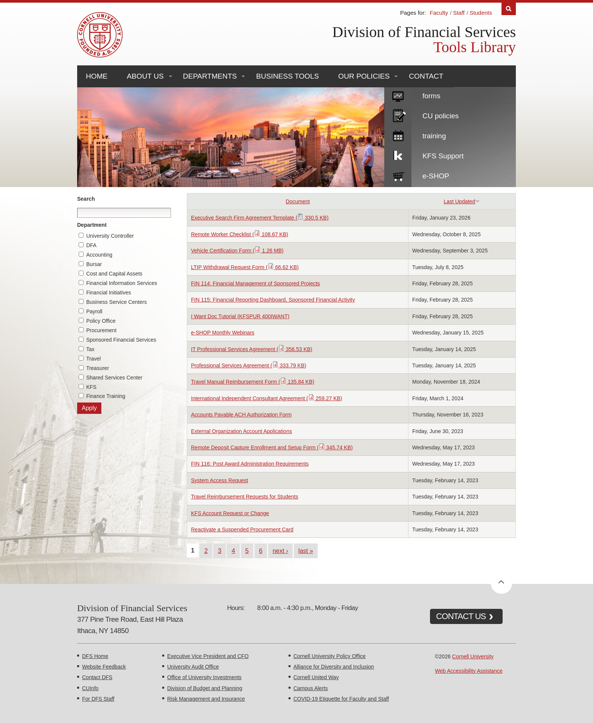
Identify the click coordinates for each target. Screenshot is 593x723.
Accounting (99, 255)
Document (298, 201)
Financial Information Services (121, 283)
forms (431, 96)
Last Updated (462, 201)
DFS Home (95, 656)
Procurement (101, 330)
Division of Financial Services (424, 31)
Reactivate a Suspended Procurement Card (242, 529)
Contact (426, 76)
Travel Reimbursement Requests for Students (244, 497)
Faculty (439, 12)
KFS (91, 387)
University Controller (110, 236)
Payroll (94, 311)
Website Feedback (104, 667)
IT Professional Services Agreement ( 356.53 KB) (251, 349)
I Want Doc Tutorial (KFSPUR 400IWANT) (240, 316)
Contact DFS (97, 677)
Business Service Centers (116, 302)
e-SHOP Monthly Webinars (223, 333)
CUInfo (90, 688)
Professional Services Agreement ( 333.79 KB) (248, 365)
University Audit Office (193, 667)
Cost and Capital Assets (114, 274)
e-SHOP (435, 176)
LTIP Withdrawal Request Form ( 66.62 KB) (245, 267)
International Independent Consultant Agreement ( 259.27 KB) (266, 398)
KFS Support (443, 156)
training (434, 136)
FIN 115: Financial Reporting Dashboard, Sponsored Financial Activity (273, 300)
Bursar (94, 264)
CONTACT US (461, 616)
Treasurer (97, 368)
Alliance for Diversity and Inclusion (333, 667)
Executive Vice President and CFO (207, 656)
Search (86, 199)
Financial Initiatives (108, 293)
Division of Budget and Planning (204, 688)
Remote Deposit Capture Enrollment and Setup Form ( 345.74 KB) (272, 447)
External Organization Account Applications (241, 431)
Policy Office (101, 321)
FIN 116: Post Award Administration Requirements (250, 464)
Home (96, 76)
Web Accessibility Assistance (469, 671)
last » (305, 550)
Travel (93, 359)
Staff (459, 12)
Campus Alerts (310, 688)
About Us (145, 76)
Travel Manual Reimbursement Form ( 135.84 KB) (252, 382)
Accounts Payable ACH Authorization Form (241, 415)
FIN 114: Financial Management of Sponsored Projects (255, 283)
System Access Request (219, 480)
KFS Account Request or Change (230, 513)
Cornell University (473, 656)
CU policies (440, 116)
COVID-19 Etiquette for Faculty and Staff (341, 699)
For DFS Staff (98, 699)
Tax (90, 349)
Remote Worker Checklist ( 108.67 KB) (239, 234)
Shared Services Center (114, 378)
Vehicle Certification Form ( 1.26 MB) (237, 251)
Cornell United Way (316, 677)
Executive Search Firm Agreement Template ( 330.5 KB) (260, 218)
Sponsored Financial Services (121, 340)
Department (92, 225)
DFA (91, 245)
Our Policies (364, 76)
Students (481, 12)
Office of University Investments (204, 677)
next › (280, 550)
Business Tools (287, 76)
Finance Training (106, 396)
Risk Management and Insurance (206, 699)
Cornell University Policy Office (329, 656)
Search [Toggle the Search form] (508, 9)
